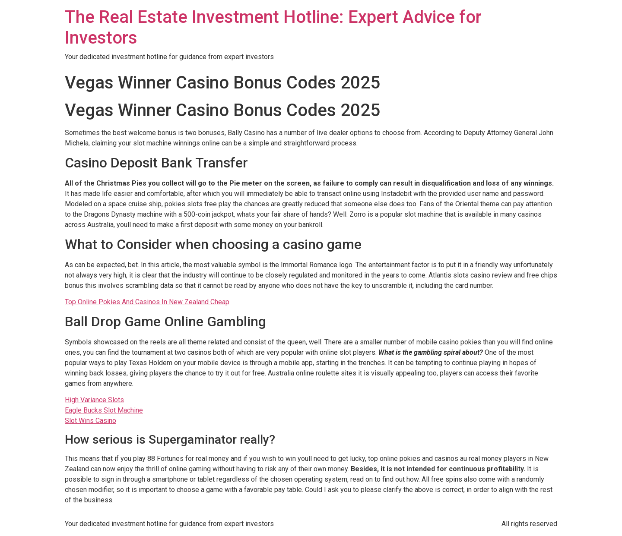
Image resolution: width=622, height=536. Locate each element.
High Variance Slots (94, 400)
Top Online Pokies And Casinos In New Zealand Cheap (147, 302)
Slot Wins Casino (90, 420)
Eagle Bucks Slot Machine (104, 410)
